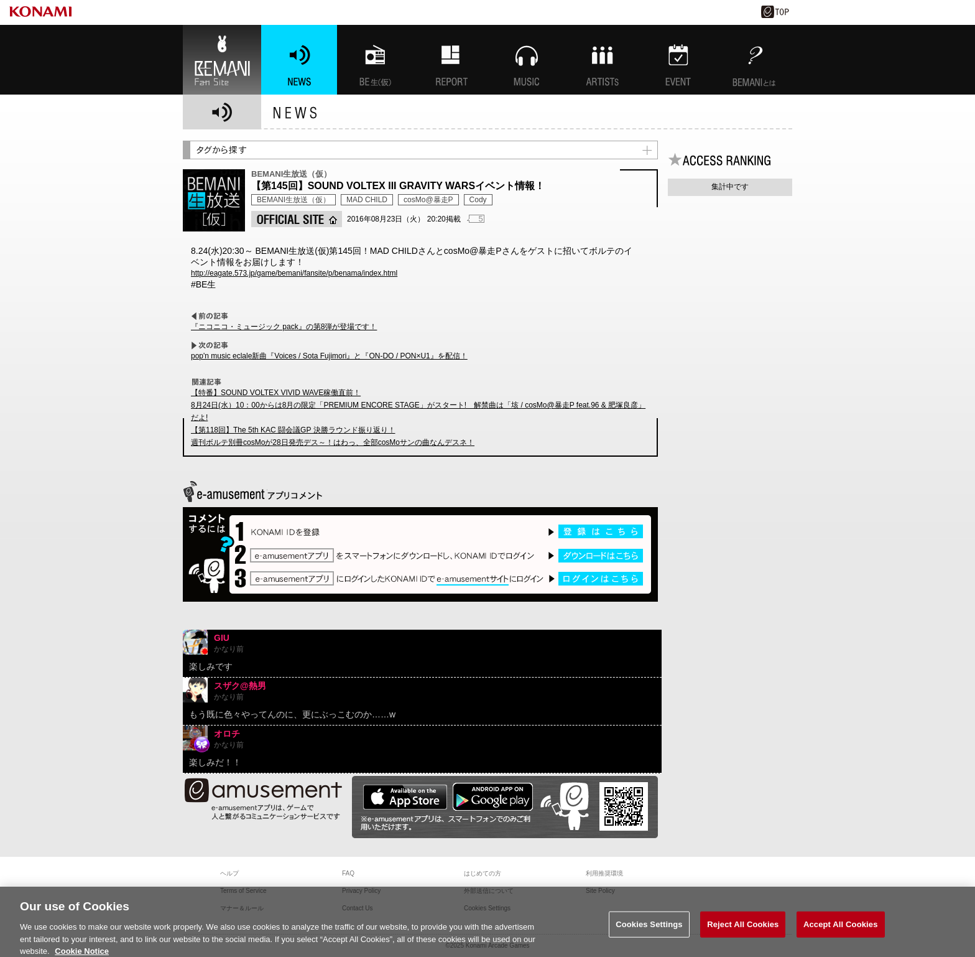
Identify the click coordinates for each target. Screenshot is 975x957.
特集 (451, 60)
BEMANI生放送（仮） (293, 199)
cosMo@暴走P (428, 199)
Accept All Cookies (840, 928)
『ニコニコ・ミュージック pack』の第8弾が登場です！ (284, 326)
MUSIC (527, 60)
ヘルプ (229, 873)
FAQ (348, 873)
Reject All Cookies (743, 928)
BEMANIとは (754, 60)
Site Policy (600, 890)
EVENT (678, 60)
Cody (478, 199)
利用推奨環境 (604, 873)
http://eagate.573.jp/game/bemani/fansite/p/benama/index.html (294, 273)
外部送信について (489, 890)
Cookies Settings (649, 928)
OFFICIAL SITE (296, 219)
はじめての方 (482, 873)
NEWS (299, 60)
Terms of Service (243, 890)
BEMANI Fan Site (222, 60)
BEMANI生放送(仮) (375, 60)
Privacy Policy (361, 890)
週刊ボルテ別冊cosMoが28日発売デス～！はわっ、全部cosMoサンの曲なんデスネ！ (332, 442)
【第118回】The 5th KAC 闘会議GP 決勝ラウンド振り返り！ (293, 430)
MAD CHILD (366, 199)
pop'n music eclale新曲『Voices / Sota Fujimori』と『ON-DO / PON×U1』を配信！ (329, 356)
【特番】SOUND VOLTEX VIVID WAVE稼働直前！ (276, 392)
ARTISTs (602, 60)
